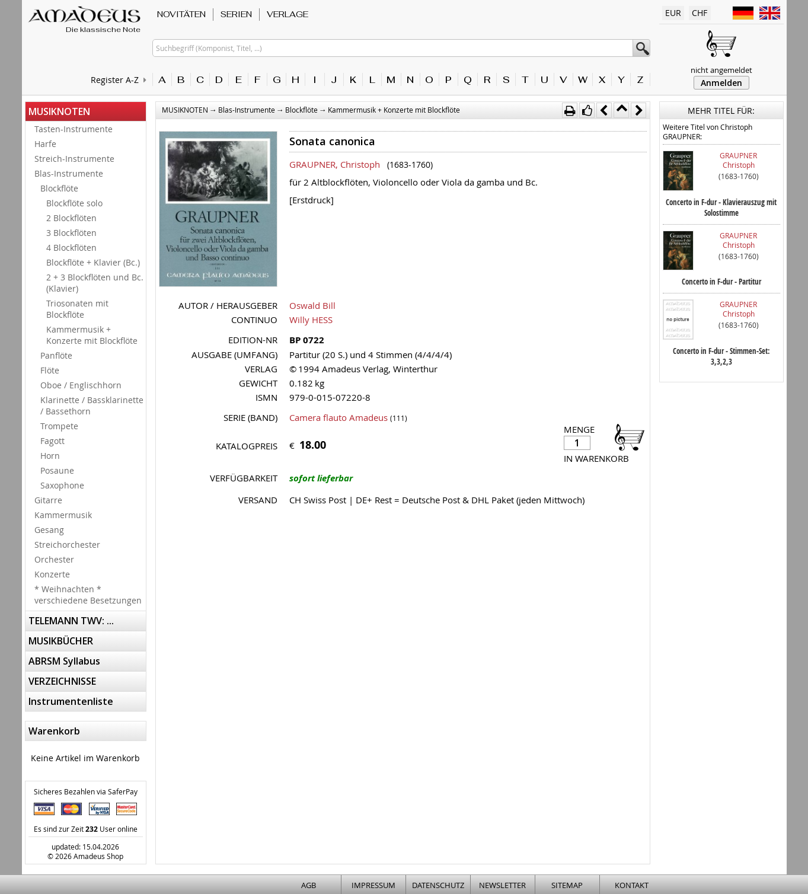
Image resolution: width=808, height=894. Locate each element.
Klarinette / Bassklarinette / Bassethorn (91, 405)
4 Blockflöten (71, 247)
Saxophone (62, 485)
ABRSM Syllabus (64, 661)
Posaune (57, 470)
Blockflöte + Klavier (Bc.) (93, 262)
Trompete (59, 426)
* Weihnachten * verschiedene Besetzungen (88, 594)
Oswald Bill (312, 305)
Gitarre (48, 500)
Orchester (54, 559)
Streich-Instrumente (74, 158)
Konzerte (52, 574)
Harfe (45, 143)
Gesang (49, 529)
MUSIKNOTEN (59, 111)
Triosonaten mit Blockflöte (77, 309)
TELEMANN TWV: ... (71, 620)
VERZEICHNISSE (62, 681)
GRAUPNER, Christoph (334, 164)
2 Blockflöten (71, 218)
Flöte (49, 370)
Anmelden (721, 82)
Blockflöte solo (74, 203)
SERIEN (236, 14)
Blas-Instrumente (68, 173)
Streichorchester (67, 544)
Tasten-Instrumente (73, 129)
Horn (50, 455)
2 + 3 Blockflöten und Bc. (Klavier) (94, 283)
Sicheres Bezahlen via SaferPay (86, 791)
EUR (673, 12)
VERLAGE (287, 14)
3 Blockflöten (71, 232)
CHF (699, 12)
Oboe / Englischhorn (81, 385)
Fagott (52, 440)
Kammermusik (63, 515)
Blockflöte (59, 188)
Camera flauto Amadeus (338, 417)
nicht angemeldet (721, 70)
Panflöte (56, 355)
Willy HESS (311, 319)
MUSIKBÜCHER (60, 640)
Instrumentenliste (70, 701)
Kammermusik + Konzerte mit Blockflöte (92, 335)
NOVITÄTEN (181, 14)
